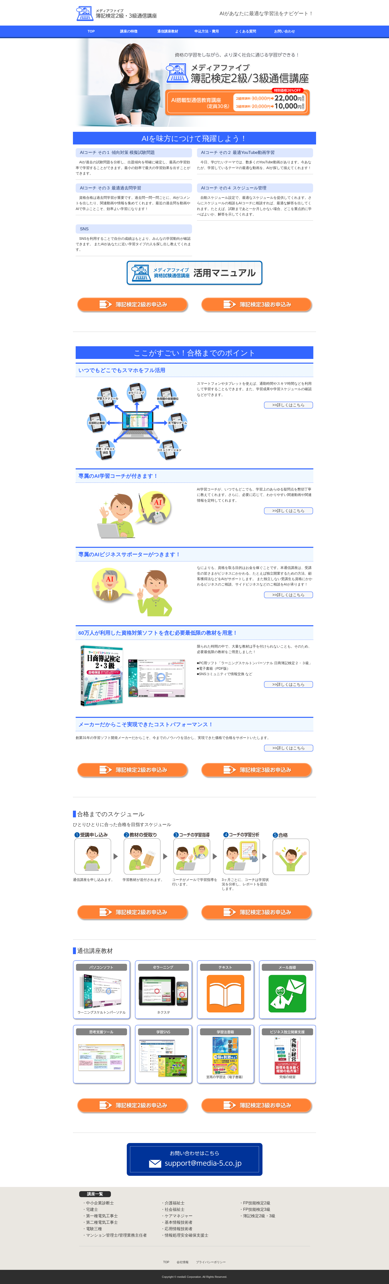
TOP (91, 31)
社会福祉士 (175, 1209)
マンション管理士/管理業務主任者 (116, 1235)
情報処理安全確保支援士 (186, 1235)
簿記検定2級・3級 (259, 1216)
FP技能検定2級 (256, 1203)
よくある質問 (245, 31)
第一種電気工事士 (102, 1216)
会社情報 (183, 1262)
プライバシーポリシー (211, 1262)
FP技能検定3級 (256, 1209)
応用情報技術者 (179, 1229)
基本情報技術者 (179, 1222)
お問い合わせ (284, 31)
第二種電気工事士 (102, 1222)
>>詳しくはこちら (288, 405)
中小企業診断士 (100, 1203)
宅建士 (92, 1209)
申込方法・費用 (206, 31)
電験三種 (94, 1229)
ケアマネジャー (179, 1216)
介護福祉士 (175, 1203)
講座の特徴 (128, 31)
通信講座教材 (167, 31)
